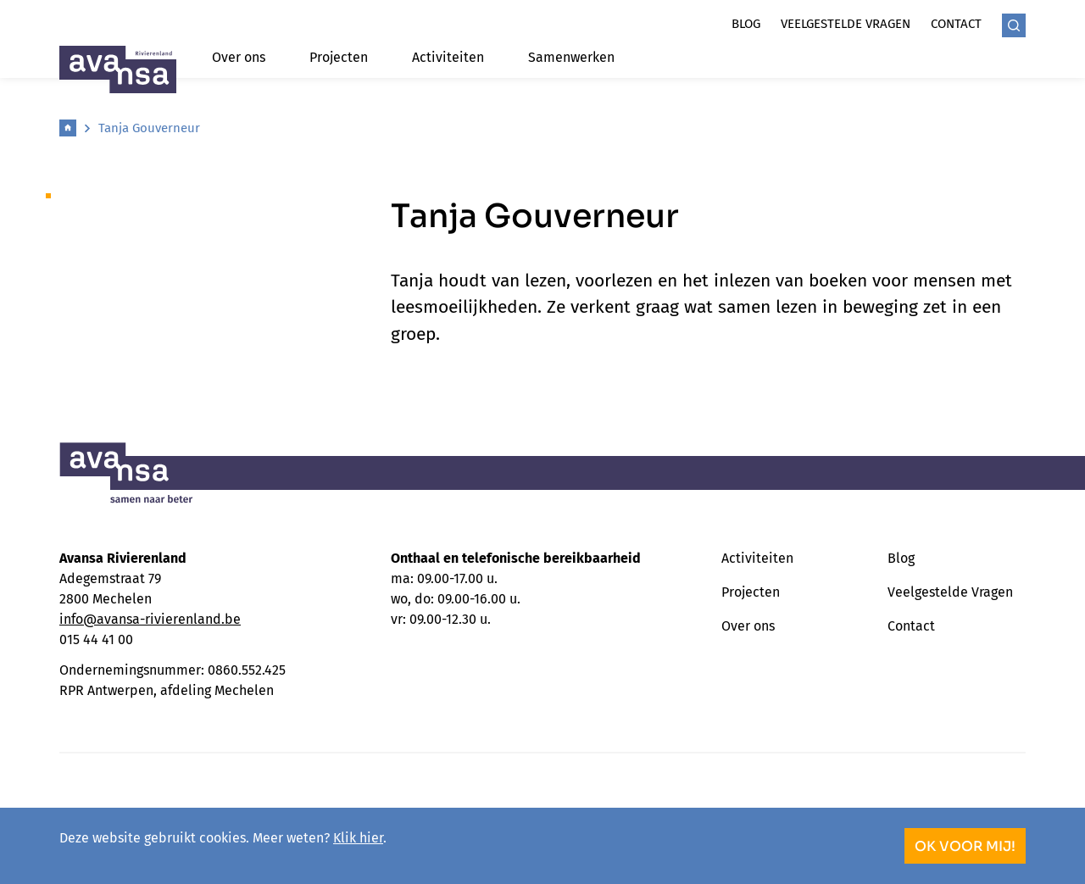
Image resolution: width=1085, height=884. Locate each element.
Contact (956, 23)
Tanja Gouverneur (149, 128)
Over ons (238, 57)
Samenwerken (571, 57)
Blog (746, 23)
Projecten (338, 57)
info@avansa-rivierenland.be (150, 619)
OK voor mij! (965, 846)
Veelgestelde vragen (845, 23)
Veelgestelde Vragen (950, 592)
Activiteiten (448, 57)
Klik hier (358, 838)
